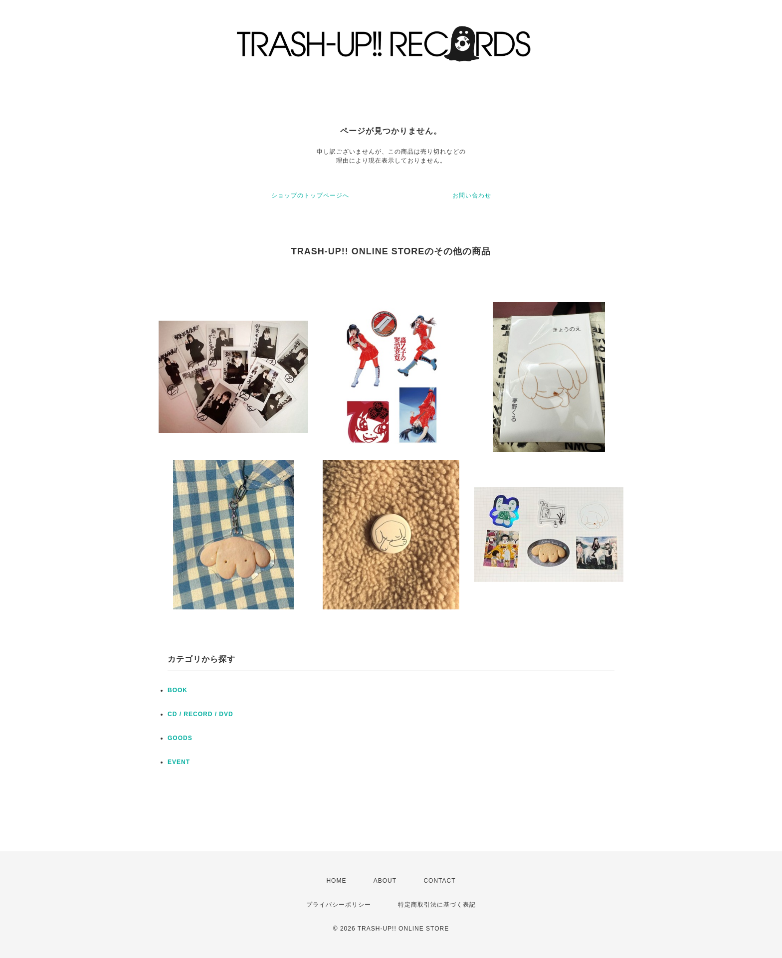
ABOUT (385, 880)
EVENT (179, 762)
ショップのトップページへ (310, 195)
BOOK (178, 690)
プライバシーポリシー (338, 904)
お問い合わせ (471, 195)
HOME (336, 880)
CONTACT (439, 880)
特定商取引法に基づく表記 (437, 904)
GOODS (180, 738)
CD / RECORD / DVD (200, 714)
